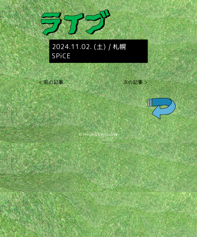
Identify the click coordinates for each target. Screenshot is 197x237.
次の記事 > (135, 82)
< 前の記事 (51, 82)
